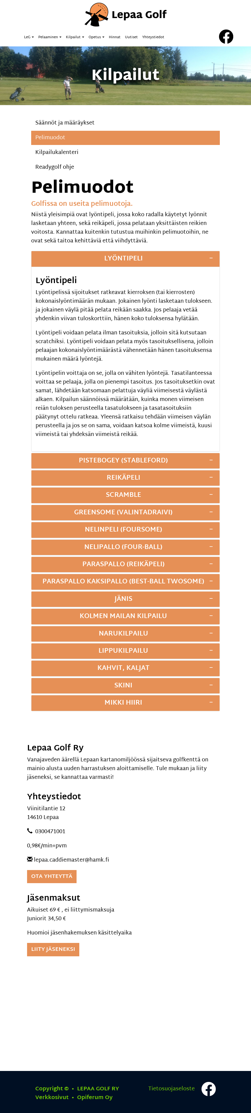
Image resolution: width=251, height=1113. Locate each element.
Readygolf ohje (54, 167)
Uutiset (131, 37)
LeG (29, 37)
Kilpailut (75, 37)
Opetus (96, 37)
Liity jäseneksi (53, 949)
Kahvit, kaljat (123, 668)
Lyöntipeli (123, 259)
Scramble (123, 495)
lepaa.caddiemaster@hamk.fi (71, 860)
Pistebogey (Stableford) (123, 461)
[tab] (125, 258)
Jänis (123, 599)
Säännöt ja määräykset (65, 123)
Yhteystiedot (153, 37)
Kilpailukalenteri (56, 153)
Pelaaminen (50, 37)
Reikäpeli (123, 478)
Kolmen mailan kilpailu (123, 616)
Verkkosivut (74, 1098)
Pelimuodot (50, 138)
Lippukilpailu (123, 651)
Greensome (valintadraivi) (123, 513)
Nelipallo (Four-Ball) (123, 547)
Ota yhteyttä (51, 877)
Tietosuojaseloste (171, 1089)
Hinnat (115, 37)
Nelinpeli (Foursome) (123, 530)
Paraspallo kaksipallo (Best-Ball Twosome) (123, 582)
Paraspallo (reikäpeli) (123, 565)
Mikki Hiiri (123, 703)
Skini (123, 686)
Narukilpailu (123, 634)
